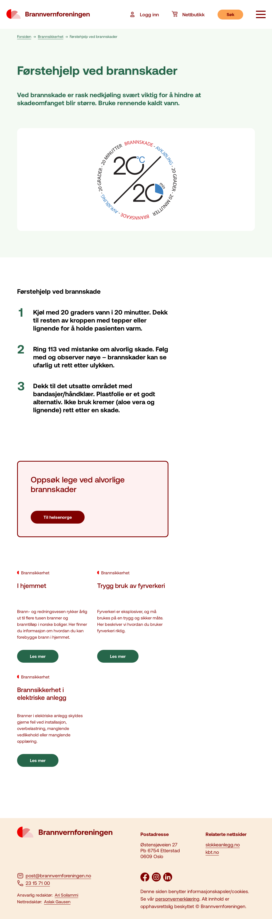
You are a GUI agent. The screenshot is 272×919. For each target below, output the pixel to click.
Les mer (38, 656)
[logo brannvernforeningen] (48, 14)
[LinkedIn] (167, 880)
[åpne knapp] (261, 15)
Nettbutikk (188, 14)
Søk (230, 14)
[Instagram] (156, 880)
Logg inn (144, 14)
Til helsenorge (58, 517)
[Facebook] (144, 880)
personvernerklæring (177, 899)
